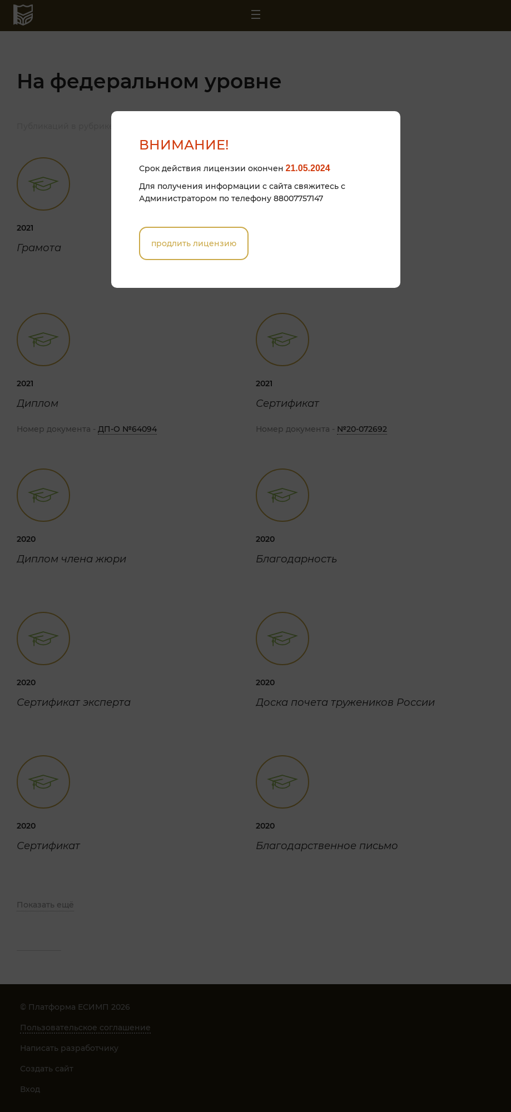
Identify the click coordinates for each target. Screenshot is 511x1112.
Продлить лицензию (193, 243)
